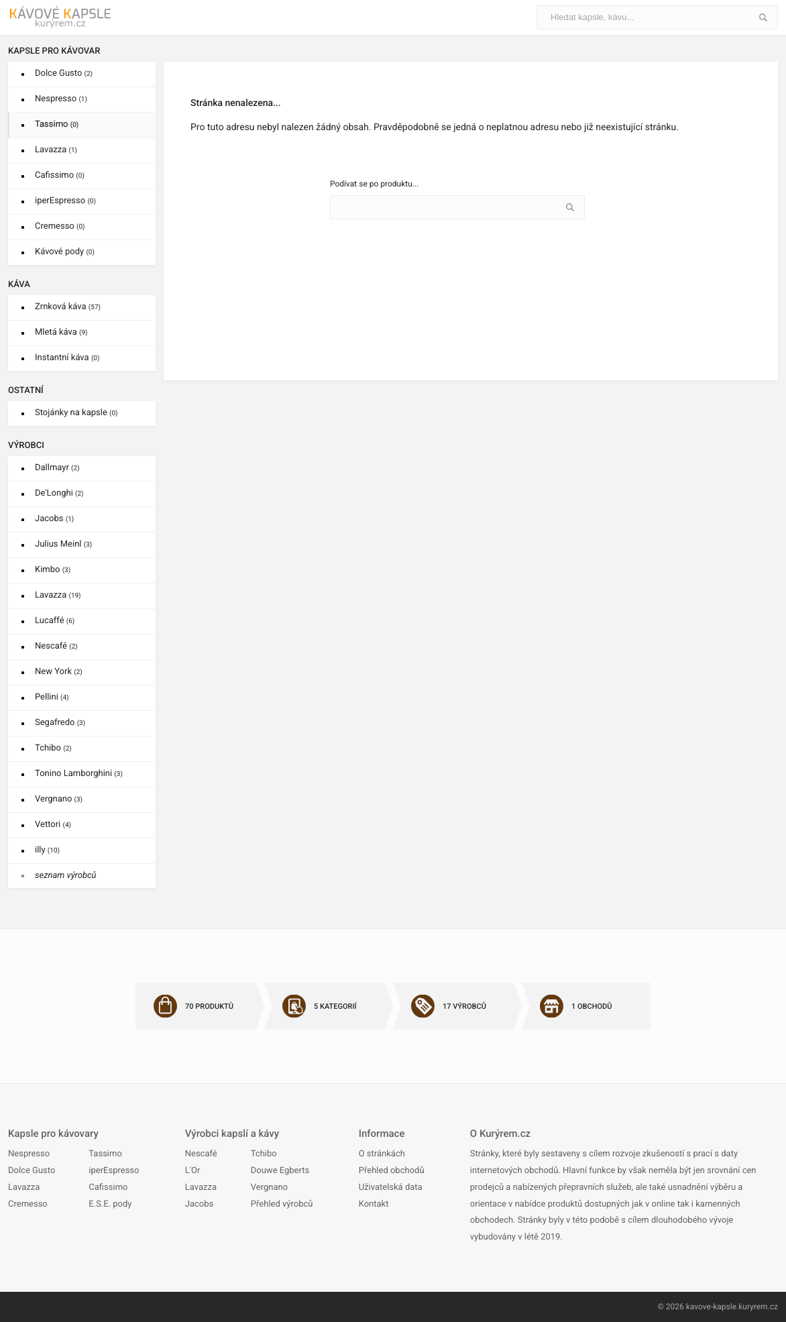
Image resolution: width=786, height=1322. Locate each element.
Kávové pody (65, 252)
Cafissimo (60, 175)
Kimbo (52, 570)
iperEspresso (65, 201)
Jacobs (54, 519)
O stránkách (382, 1154)
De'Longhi (59, 493)
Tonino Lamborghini (79, 774)
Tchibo (53, 748)
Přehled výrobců (282, 1204)
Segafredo (60, 723)
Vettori (53, 825)
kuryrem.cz (758, 1306)
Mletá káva (61, 332)
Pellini (52, 697)
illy (47, 850)
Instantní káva (67, 358)
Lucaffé (54, 621)
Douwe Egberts (280, 1171)
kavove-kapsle (711, 1306)
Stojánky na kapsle (76, 413)
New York (58, 672)
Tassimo (56, 124)
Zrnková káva (68, 307)
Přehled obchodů (392, 1171)
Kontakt (374, 1204)
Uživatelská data (391, 1187)
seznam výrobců (66, 876)
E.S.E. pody (110, 1204)
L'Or (193, 1171)
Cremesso (60, 226)
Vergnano (58, 799)
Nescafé (56, 646)
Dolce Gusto (64, 73)
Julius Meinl (63, 544)
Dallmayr (57, 468)
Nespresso (61, 99)
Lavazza (56, 150)
